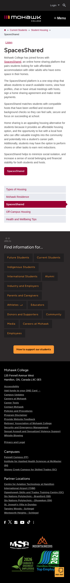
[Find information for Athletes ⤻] (15, 305)
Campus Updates (14, 394)
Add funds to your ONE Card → (22, 390)
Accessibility (11, 386)
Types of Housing (16, 189)
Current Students (18, 30)
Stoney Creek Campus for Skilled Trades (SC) (30, 469)
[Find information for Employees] (14, 333)
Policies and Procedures (18, 411)
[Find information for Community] (54, 314)
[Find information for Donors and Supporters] (23, 314)
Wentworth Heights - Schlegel (21, 512)
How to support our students (33, 349)
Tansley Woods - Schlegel (19, 508)
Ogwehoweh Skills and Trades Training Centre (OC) (34, 492)
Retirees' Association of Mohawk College (28, 423)
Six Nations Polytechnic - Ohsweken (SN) (28, 500)
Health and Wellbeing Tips (21, 219)
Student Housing (39, 30)
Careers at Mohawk (15, 398)
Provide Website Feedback (19, 419)
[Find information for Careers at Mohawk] (36, 324)
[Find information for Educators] (38, 305)
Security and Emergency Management (26, 427)
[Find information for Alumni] (50, 276)
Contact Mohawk (14, 406)
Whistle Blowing (13, 435)
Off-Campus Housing (18, 211)
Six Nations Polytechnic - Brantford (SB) (27, 496)
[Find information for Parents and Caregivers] (23, 296)
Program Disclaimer (15, 415)
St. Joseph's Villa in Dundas (20, 504)
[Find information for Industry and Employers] (23, 286)
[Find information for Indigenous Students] (21, 267)
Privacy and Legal (14, 442)
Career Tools (11, 402)
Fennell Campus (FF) (16, 457)
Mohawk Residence (17, 196)
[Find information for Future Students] (18, 258)
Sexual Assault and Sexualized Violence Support (32, 431)
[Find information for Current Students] (49, 258)
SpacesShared (12, 61)
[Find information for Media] (11, 324)
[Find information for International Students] (22, 276)
